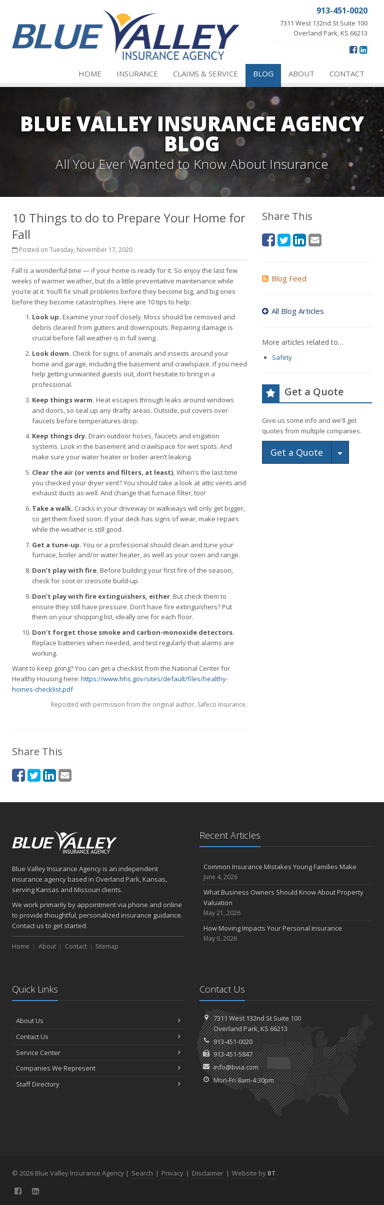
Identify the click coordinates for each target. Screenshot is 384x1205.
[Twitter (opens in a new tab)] (34, 775)
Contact (347, 73)
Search (142, 1173)
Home (90, 73)
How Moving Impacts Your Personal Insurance (286, 933)
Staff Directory (98, 1084)
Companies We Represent (98, 1068)
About (301, 73)
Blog (263, 73)
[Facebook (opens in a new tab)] (353, 49)
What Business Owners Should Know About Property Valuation (286, 903)
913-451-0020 (233, 1041)
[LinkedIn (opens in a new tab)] (363, 49)
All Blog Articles (293, 311)
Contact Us (98, 1036)
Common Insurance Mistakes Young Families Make (286, 872)
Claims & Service (205, 73)
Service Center (98, 1052)
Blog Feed (284, 278)
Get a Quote (296, 452)
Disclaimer (208, 1173)
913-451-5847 (233, 1054)
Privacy (173, 1173)
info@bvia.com (236, 1067)
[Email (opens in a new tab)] (65, 775)
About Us (98, 1020)
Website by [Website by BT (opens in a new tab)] (254, 1173)
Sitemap (107, 946)
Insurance (137, 73)
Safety (282, 357)
